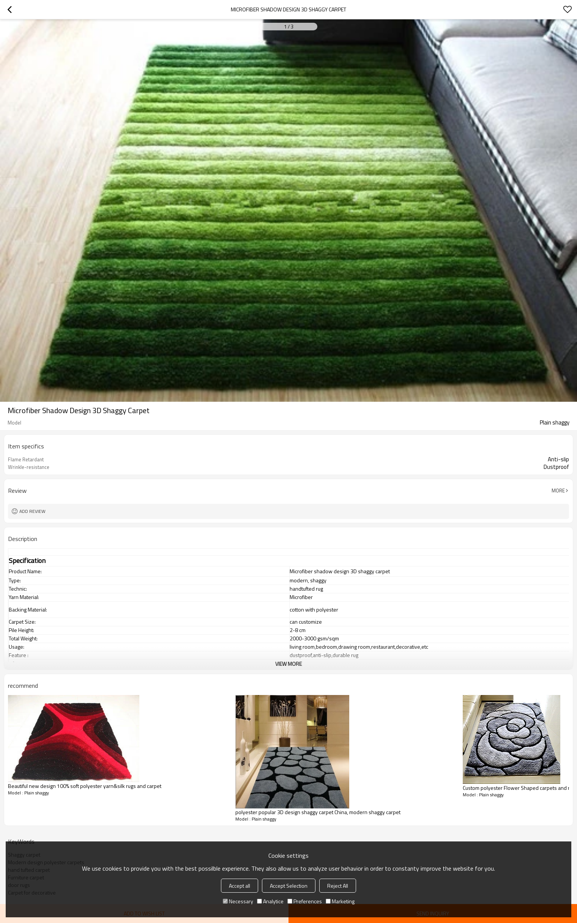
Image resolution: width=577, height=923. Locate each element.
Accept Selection (288, 886)
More (558, 490)
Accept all (239, 886)
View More (288, 664)
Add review (32, 511)
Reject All (337, 886)
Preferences (304, 901)
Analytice (270, 901)
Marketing (340, 901)
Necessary (238, 901)
